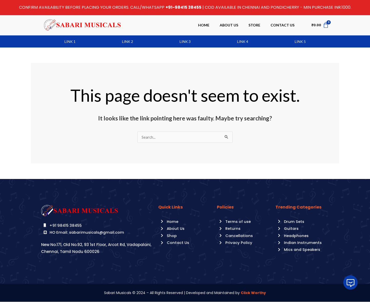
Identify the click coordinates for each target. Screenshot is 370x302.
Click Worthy (253, 293)
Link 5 (300, 41)
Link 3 (185, 41)
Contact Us (282, 25)
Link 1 (70, 41)
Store (254, 25)
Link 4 (242, 41)
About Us (229, 25)
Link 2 (127, 41)
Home (203, 25)
